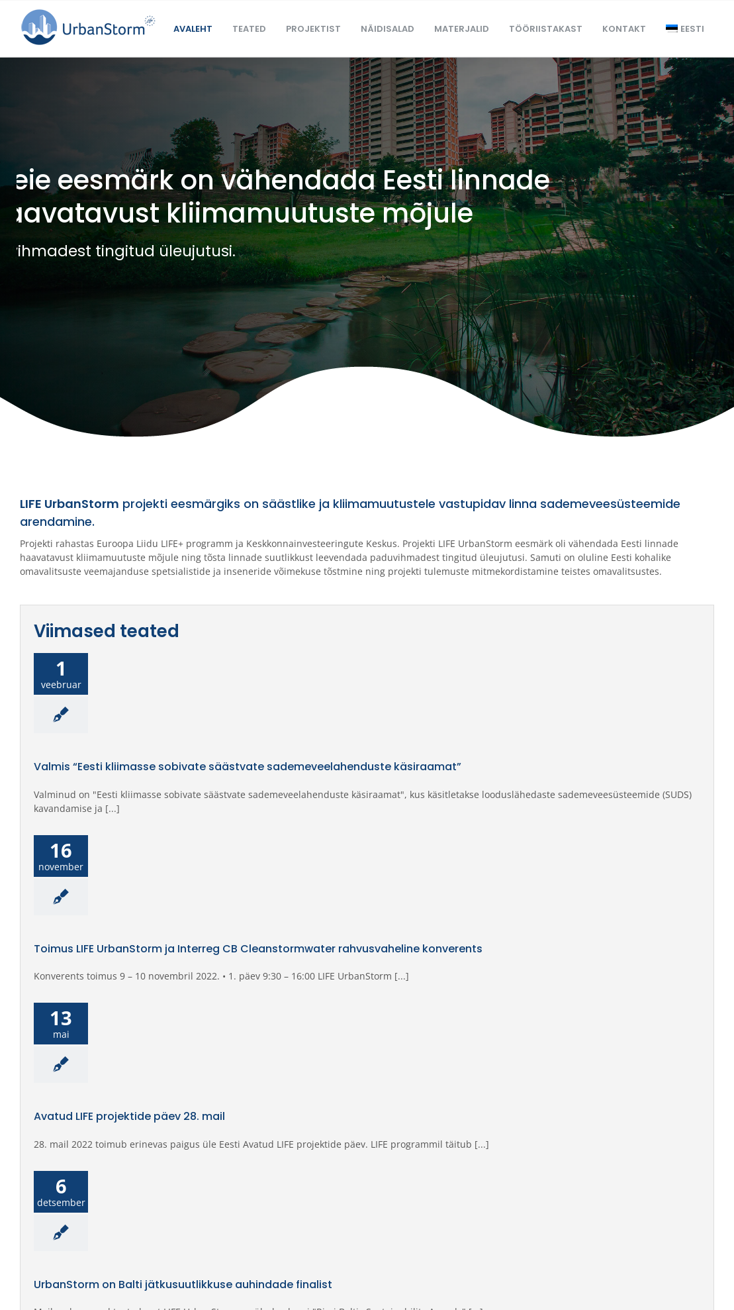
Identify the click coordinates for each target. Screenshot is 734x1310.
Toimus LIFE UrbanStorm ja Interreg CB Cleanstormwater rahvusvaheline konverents (258, 949)
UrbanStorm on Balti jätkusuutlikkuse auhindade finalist (183, 1285)
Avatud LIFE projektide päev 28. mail (129, 1116)
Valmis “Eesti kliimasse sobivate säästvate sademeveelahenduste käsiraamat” (247, 767)
